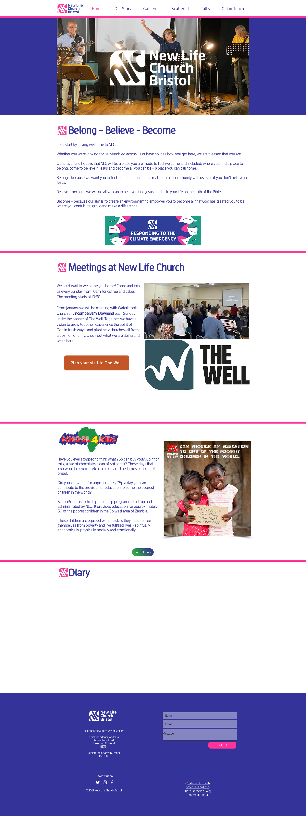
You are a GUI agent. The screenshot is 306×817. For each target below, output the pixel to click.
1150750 (103, 756)
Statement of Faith (198, 783)
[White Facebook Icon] (112, 782)
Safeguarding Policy (198, 787)
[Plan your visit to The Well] (96, 362)
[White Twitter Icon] (97, 782)
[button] (153, 230)
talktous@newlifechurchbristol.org (103, 730)
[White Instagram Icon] (104, 782)
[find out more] (143, 552)
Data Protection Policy (198, 791)
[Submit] (222, 745)
